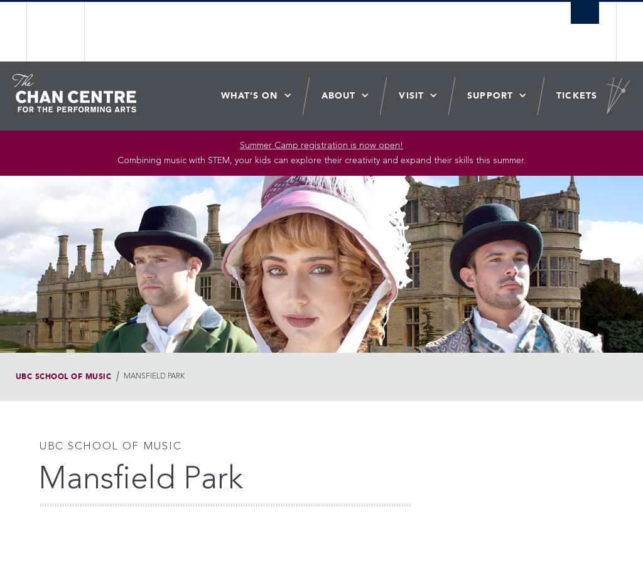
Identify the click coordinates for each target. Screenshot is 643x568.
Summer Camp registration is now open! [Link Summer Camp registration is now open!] (321, 145)
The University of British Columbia (65, 32)
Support (490, 95)
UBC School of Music (63, 376)
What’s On (249, 95)
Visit (411, 95)
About (339, 95)
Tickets (576, 95)
